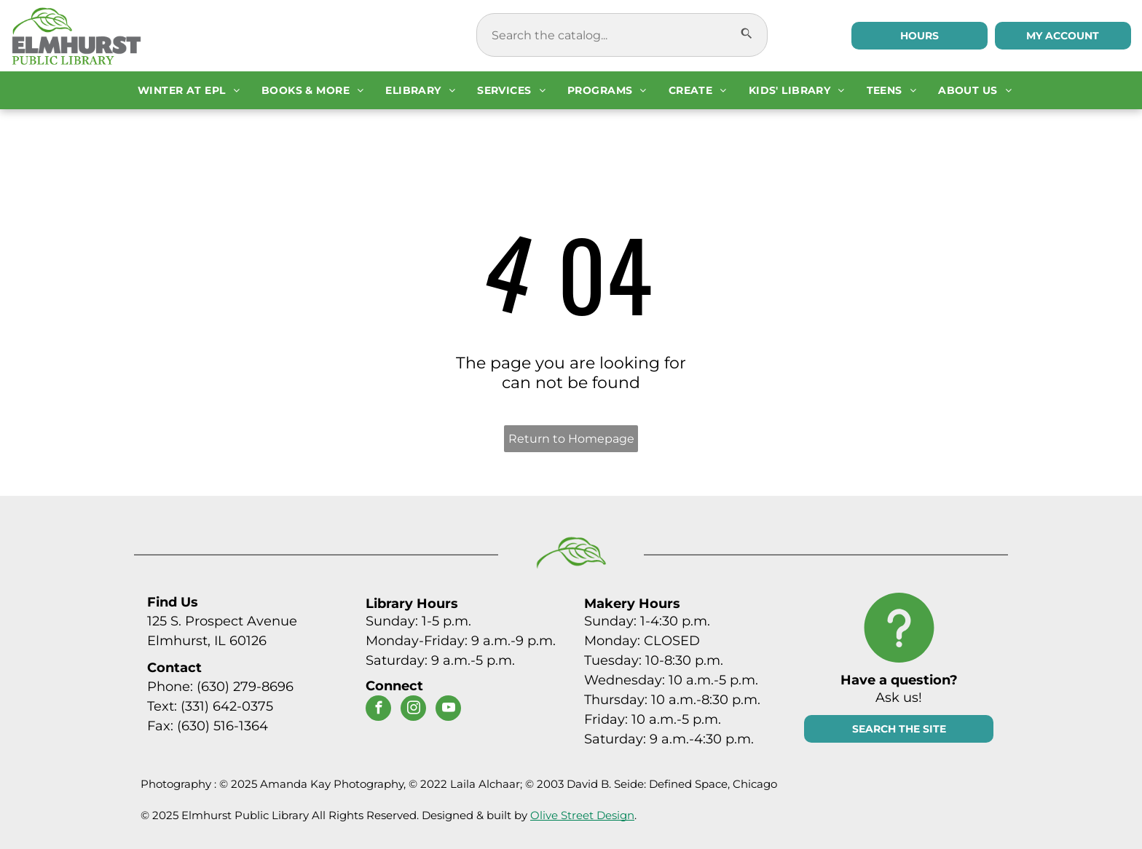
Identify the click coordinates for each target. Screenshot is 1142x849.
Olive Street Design (582, 815)
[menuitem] (189, 90)
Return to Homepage (571, 439)
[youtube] (448, 709)
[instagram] (413, 709)
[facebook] (378, 709)
